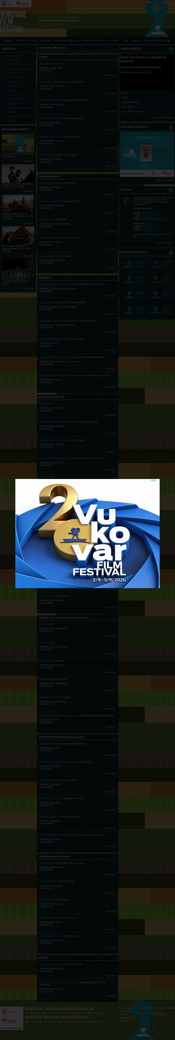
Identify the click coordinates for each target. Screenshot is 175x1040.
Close (153, 480)
